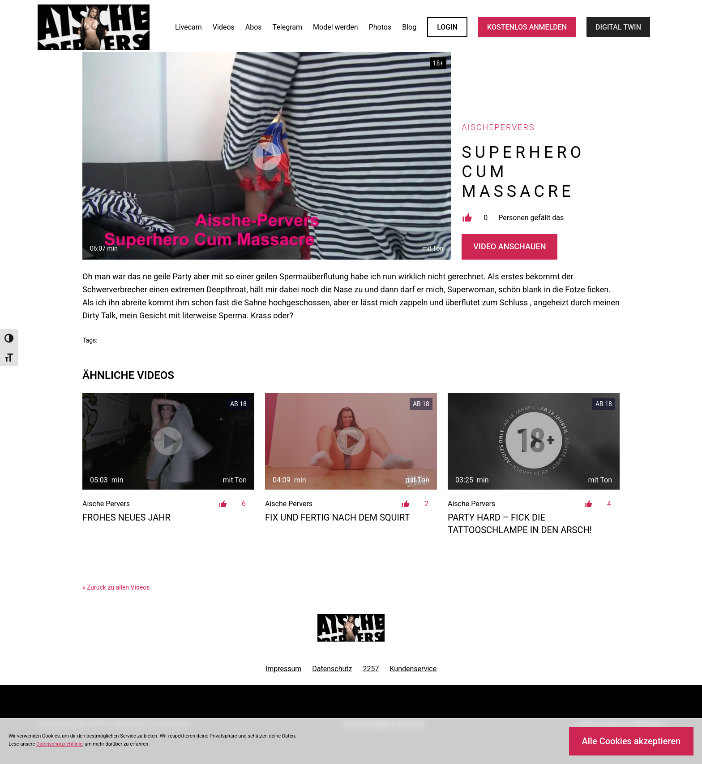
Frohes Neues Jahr (126, 517)
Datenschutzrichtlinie (59, 744)
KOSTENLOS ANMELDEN (527, 27)
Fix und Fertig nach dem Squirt (337, 517)
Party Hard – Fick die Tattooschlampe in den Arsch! (520, 523)
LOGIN (447, 27)
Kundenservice (413, 668)
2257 (371, 668)
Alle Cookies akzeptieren (631, 741)
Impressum (283, 668)
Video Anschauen (509, 246)
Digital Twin (618, 27)
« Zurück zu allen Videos (116, 587)
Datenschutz (332, 668)
